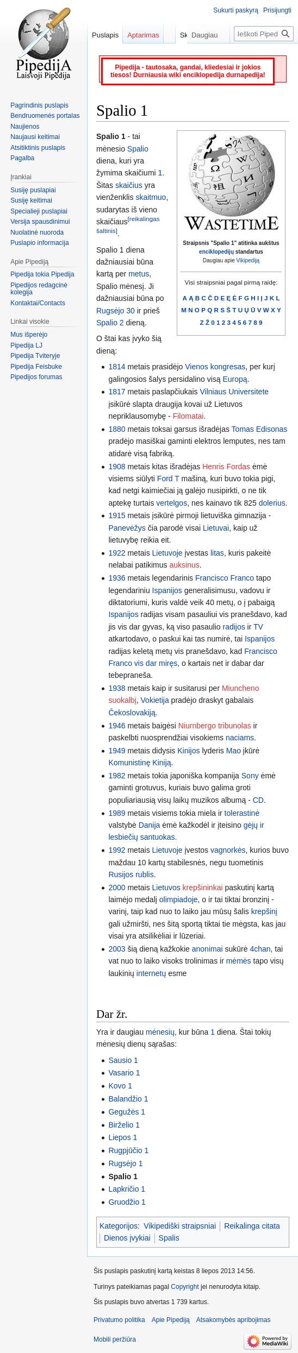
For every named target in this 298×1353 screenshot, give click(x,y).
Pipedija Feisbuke (36, 366)
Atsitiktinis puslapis (37, 148)
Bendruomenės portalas (44, 115)
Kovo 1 (120, 1085)
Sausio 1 (123, 1060)
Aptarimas (143, 35)
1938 (116, 688)
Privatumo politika (119, 1320)
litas (217, 553)
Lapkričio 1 (126, 1189)
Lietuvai (216, 528)
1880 (116, 429)
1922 (116, 553)
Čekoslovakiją (131, 712)
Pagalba (22, 158)
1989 (116, 813)
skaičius (128, 185)
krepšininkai (203, 887)
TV (258, 626)
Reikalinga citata (252, 1226)
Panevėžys (126, 528)
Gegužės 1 (126, 1111)
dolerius (272, 503)
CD (258, 800)
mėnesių (160, 1032)
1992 (116, 850)
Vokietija (155, 700)
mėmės (238, 960)
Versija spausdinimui (40, 221)
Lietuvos (166, 887)
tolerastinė (242, 813)
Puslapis (105, 35)
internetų (151, 973)
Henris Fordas (226, 466)
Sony (250, 775)
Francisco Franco (224, 578)
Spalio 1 (123, 1176)
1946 (116, 725)
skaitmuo (150, 197)
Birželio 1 (124, 1125)
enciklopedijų (216, 252)
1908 (116, 466)
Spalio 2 (110, 322)
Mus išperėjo (28, 334)
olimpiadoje (178, 899)
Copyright (184, 1287)
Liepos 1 (122, 1137)
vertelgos (171, 503)
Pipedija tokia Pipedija (42, 274)
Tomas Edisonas (260, 429)
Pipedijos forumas (36, 377)
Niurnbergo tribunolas (214, 725)
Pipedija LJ (26, 345)
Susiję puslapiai (32, 190)
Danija (149, 825)
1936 (116, 578)
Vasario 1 (124, 1072)
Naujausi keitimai (35, 137)
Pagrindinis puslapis (39, 105)
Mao (233, 750)
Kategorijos (119, 1226)
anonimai (207, 949)
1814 (116, 366)
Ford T (168, 478)
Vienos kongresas (215, 366)
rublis (144, 874)
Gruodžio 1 (126, 1202)
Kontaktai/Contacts (37, 303)
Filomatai (188, 416)
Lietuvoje (167, 553)
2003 (116, 949)
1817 (116, 391)
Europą (235, 379)
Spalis (169, 1238)
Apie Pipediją (171, 1320)
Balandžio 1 (128, 1098)
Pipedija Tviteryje (35, 356)
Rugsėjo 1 (125, 1163)
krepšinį (264, 911)
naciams (240, 737)
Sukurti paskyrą (235, 10)
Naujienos (24, 126)
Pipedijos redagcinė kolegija (38, 289)
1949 (116, 750)
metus (138, 273)
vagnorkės (228, 850)
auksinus (184, 565)
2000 (116, 887)
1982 (116, 775)
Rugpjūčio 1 (128, 1150)
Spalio (137, 148)
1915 (116, 515)
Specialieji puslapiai (38, 211)
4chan (260, 949)
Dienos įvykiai (127, 1238)
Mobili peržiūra (115, 1339)
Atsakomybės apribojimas (233, 1320)
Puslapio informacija (39, 243)
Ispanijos (167, 590)
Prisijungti (277, 10)
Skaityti (165, 57)
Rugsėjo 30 (115, 310)
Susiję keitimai (31, 200)
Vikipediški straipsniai (180, 1226)
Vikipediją (248, 260)
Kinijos (188, 750)
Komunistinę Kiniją (139, 762)
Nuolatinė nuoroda (37, 232)
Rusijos (120, 874)
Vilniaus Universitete (234, 391)
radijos (233, 626)
